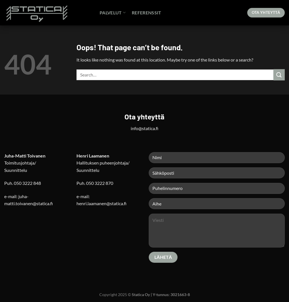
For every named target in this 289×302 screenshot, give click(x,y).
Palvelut (113, 12)
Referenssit (146, 12)
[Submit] (279, 74)
